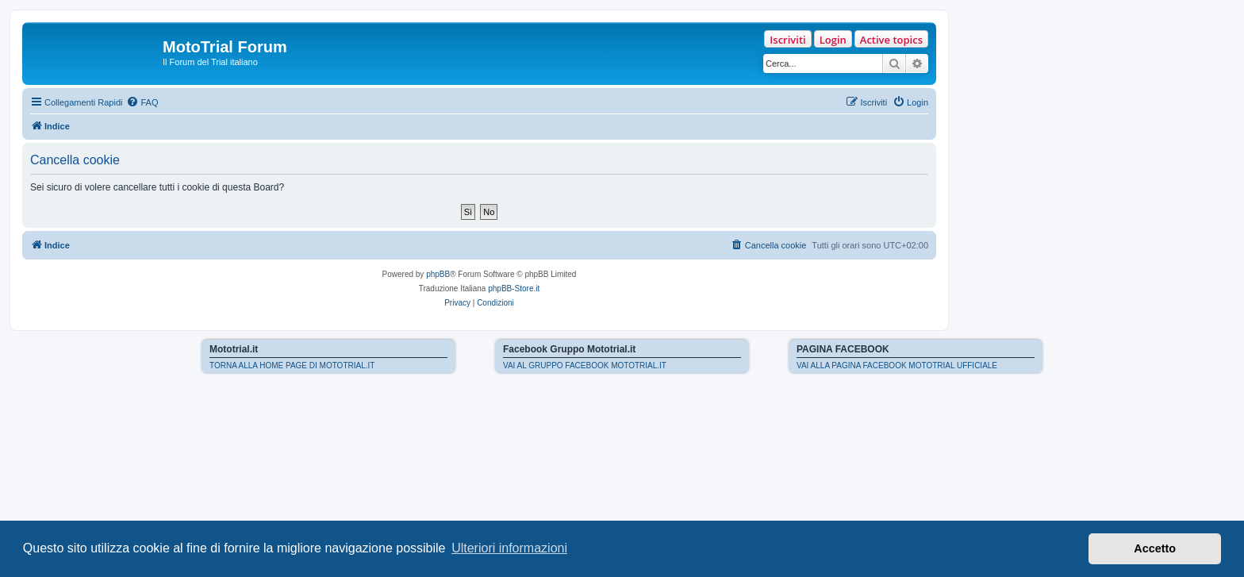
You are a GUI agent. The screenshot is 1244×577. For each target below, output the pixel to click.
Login (833, 40)
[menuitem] (142, 102)
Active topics (891, 40)
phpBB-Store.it (513, 288)
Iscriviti (787, 40)
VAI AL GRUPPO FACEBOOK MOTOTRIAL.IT (584, 365)
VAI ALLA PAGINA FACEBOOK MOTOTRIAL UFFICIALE (897, 365)
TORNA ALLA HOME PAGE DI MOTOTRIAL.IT (291, 365)
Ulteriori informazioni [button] (509, 548)
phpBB (438, 274)
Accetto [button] (1155, 548)
